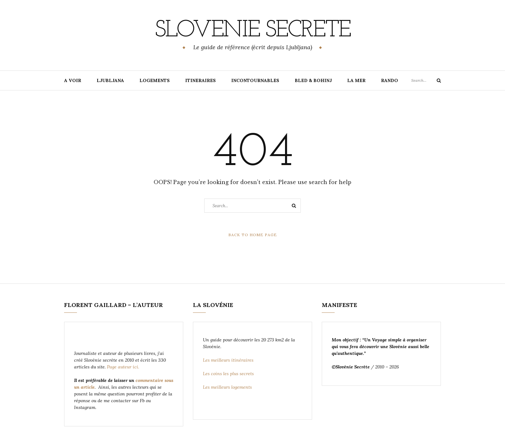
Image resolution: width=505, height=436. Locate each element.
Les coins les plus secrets (228, 373)
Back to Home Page (252, 234)
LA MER (356, 80)
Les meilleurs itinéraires (229, 360)
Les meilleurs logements (228, 387)
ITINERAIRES (200, 80)
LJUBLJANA (110, 80)
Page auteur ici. (123, 367)
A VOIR (72, 80)
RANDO (389, 80)
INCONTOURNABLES (255, 80)
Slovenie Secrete (252, 30)
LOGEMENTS (154, 80)
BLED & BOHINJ (313, 80)
